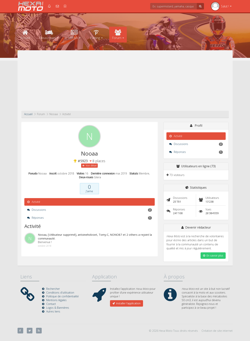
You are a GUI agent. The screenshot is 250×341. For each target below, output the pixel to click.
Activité (33, 202)
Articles (74, 34)
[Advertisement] (125, 82)
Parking (96, 34)
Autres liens (53, 311)
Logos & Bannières (57, 307)
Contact (51, 304)
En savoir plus (213, 255)
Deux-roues (48, 34)
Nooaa (42, 234)
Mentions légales (56, 300)
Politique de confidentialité (62, 296)
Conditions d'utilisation (60, 292)
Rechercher (53, 289)
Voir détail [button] (89, 165)
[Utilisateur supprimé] (62, 234)
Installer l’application (126, 303)
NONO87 (116, 234)
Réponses (89, 218)
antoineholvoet (87, 234)
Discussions (89, 210)
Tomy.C (103, 234)
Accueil (25, 34)
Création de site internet (217, 330)
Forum (118, 34)
